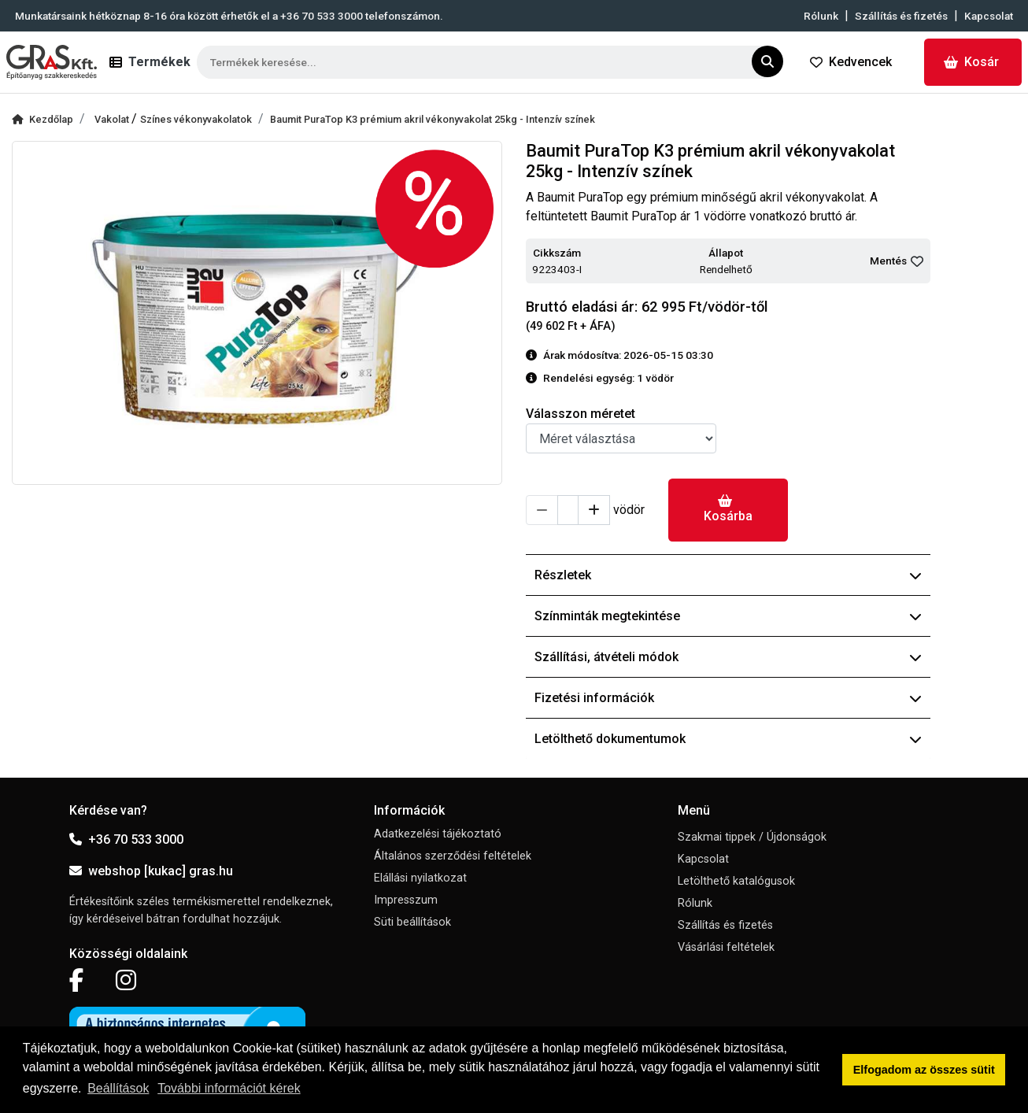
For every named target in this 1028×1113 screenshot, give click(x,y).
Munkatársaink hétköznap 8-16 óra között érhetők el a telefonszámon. (229, 15)
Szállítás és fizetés (901, 15)
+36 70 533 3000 (126, 839)
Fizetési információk (728, 697)
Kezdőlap (42, 119)
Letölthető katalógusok (736, 881)
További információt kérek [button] (228, 1088)
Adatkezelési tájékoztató (437, 834)
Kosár (971, 61)
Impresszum (406, 900)
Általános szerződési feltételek (452, 856)
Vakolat (112, 119)
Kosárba (728, 508)
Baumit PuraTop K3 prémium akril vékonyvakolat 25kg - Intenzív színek (432, 119)
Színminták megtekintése (728, 615)
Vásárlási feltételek (726, 947)
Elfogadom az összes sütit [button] (924, 1069)
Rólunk (821, 15)
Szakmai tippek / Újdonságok (752, 837)
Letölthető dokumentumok (728, 738)
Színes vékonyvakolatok (196, 119)
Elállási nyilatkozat (420, 878)
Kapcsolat (988, 15)
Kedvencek (851, 61)
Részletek (728, 575)
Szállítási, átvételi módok (728, 656)
